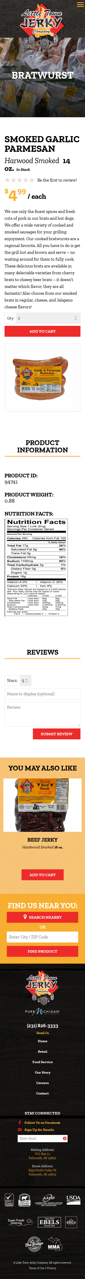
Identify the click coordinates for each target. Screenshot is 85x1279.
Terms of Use (36, 1268)
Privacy (51, 1268)
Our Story (42, 1073)
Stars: (12, 680)
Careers (42, 1083)
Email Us (42, 1033)
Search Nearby (45, 917)
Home (42, 1041)
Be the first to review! (57, 180)
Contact (42, 1093)
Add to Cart (42, 874)
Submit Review (57, 733)
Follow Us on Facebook (42, 1122)
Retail (42, 1052)
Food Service (42, 1062)
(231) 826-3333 (42, 1025)
